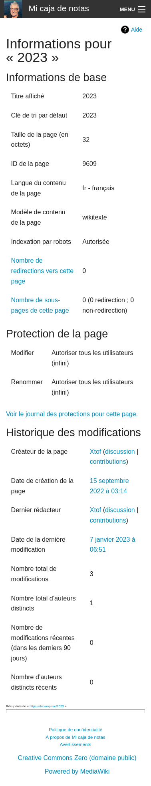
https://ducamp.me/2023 (47, 706)
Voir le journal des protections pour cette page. (72, 414)
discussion (120, 451)
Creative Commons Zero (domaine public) (77, 757)
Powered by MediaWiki (77, 771)
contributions (108, 461)
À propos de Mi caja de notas (75, 737)
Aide (136, 29)
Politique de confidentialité (75, 729)
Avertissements (75, 744)
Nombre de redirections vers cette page (42, 270)
